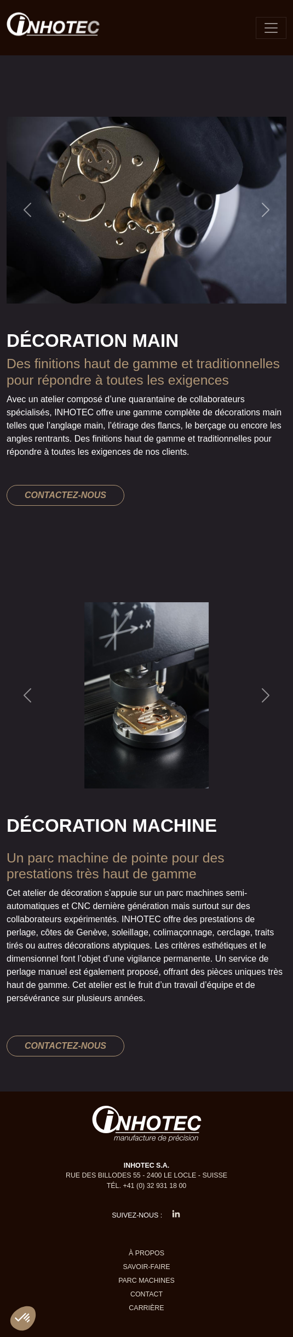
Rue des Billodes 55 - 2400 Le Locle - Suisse (146, 1175)
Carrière (146, 1308)
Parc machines (146, 1280)
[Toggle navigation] (271, 28)
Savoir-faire (146, 1267)
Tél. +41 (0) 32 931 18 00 (147, 1186)
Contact (146, 1294)
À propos (146, 1253)
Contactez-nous (65, 495)
